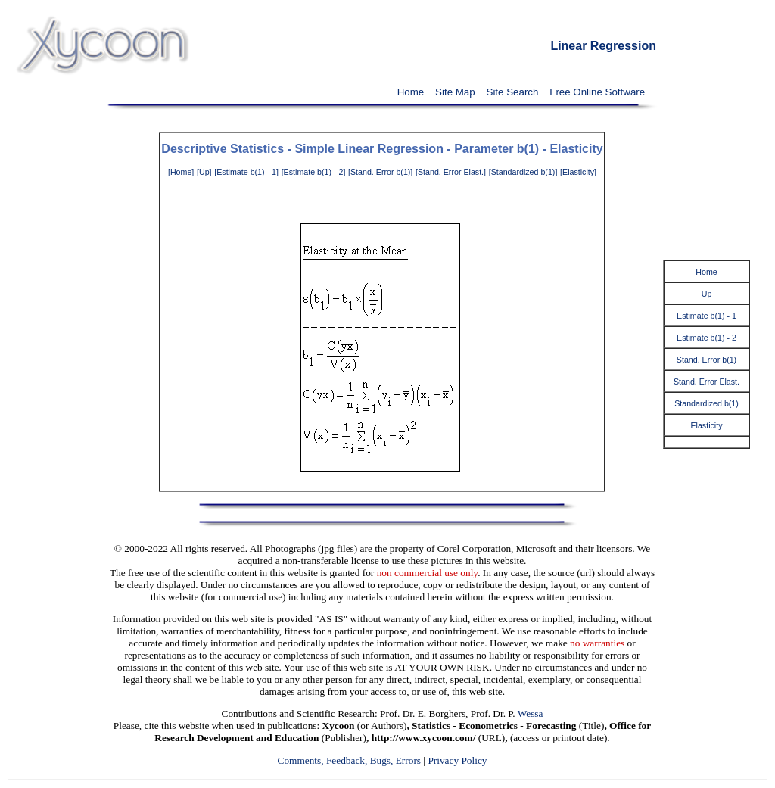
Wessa (530, 713)
